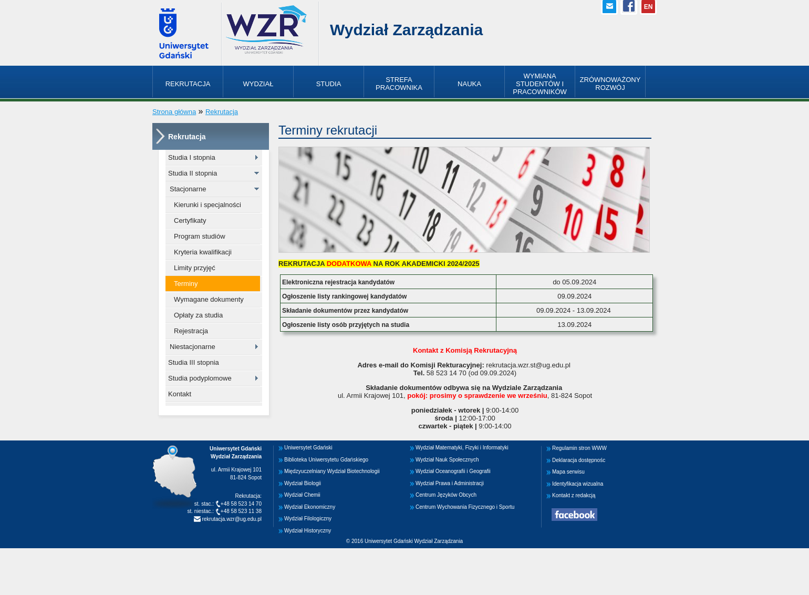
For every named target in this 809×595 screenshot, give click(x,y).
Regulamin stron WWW (579, 448)
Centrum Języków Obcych (446, 495)
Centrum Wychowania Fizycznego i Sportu (465, 507)
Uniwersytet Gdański (308, 447)
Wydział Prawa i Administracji (450, 483)
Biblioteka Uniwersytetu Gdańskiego (326, 460)
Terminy (186, 284)
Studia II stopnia (192, 173)
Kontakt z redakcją (573, 495)
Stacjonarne (188, 189)
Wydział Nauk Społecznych (447, 460)
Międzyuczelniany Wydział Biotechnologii (332, 471)
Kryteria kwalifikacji (203, 252)
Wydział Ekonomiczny (309, 507)
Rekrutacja (221, 112)
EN (648, 7)
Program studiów (199, 236)
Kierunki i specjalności (207, 205)
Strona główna (174, 112)
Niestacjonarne (192, 347)
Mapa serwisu (568, 472)
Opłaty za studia (198, 315)
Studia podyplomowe (200, 378)
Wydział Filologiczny (307, 518)
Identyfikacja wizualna (577, 484)
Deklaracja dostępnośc (578, 460)
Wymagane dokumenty (209, 299)
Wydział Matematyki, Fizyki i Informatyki (462, 447)
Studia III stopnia (193, 362)
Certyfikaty (190, 220)
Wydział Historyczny (307, 531)
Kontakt (179, 394)
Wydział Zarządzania (406, 29)
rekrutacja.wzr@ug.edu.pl (231, 519)
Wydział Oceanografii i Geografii (453, 471)
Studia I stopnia (191, 157)
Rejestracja (191, 331)
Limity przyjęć (194, 268)
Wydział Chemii (302, 495)
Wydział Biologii (302, 483)
